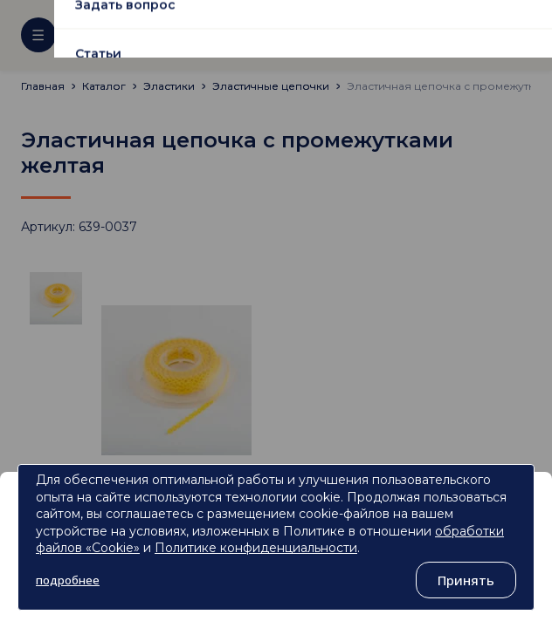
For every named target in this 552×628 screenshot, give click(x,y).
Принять (466, 580)
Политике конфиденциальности (256, 548)
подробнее (68, 580)
